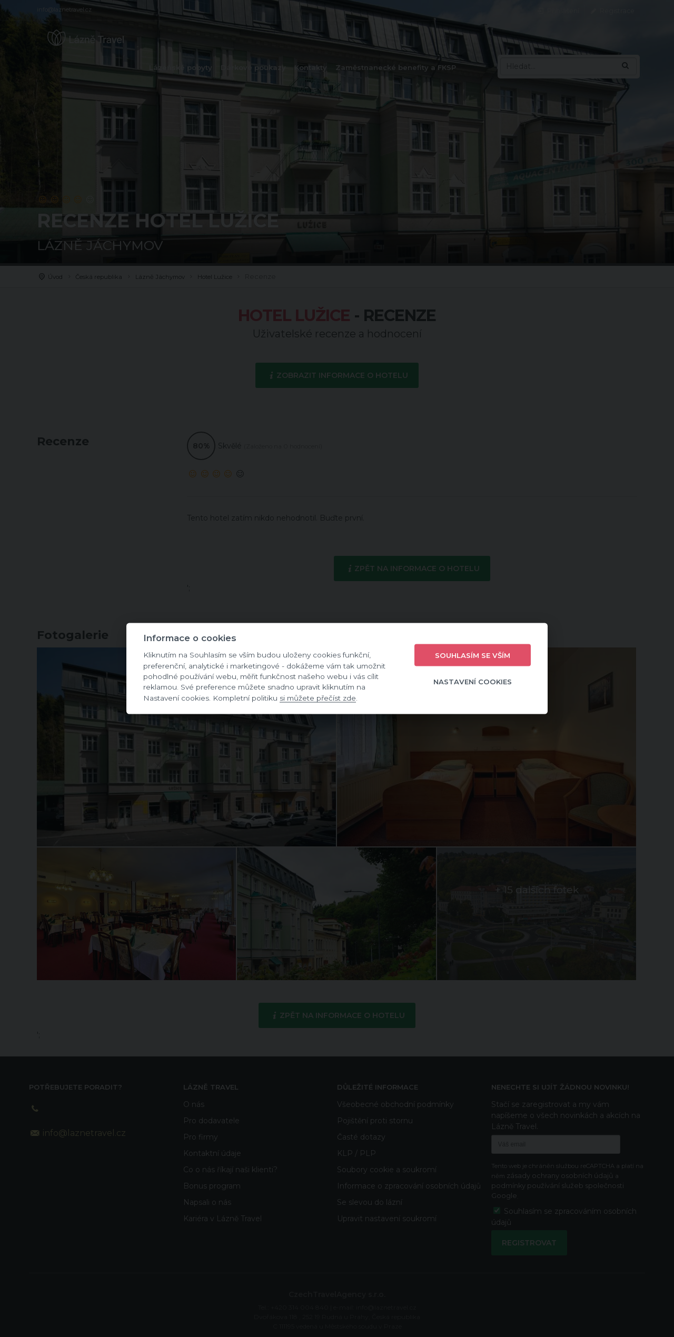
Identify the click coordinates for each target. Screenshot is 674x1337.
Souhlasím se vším (472, 655)
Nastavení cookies (472, 681)
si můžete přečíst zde (318, 697)
